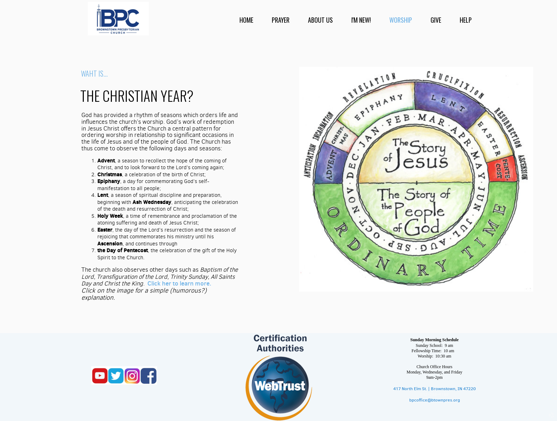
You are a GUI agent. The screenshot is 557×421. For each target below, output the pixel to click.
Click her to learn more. (179, 283)
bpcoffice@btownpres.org (434, 400)
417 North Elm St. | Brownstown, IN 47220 (434, 389)
